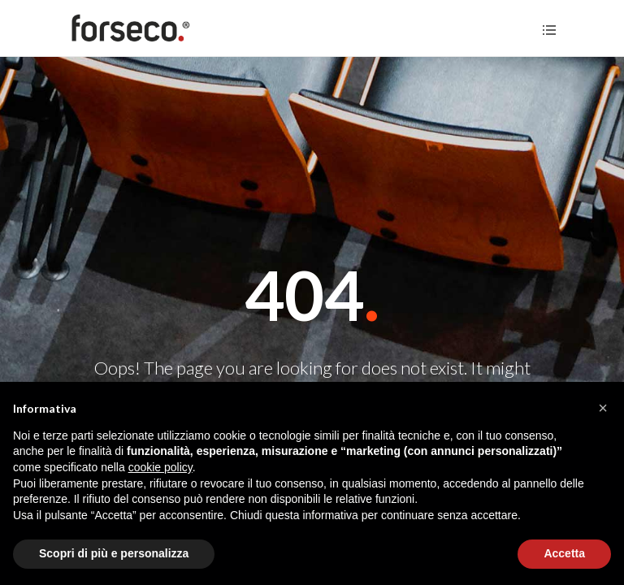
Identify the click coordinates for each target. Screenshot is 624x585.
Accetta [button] (564, 553)
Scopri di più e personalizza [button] (113, 553)
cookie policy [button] (160, 467)
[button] (603, 408)
